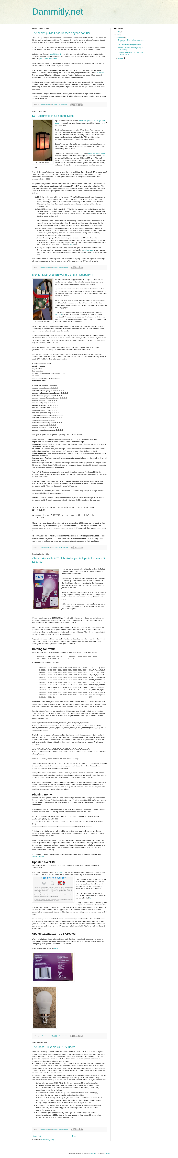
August (121, 58)
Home (74, 1136)
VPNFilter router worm (96, 153)
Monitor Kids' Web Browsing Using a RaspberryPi (62, 274)
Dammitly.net (57, 12)
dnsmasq (58, 314)
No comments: (63, 104)
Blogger (107, 1153)
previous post (88, 250)
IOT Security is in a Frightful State (53, 115)
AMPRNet (100, 73)
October (121, 37)
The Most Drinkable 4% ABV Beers (53, 1047)
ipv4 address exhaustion (48, 59)
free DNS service (56, 54)
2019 (118, 35)
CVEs (72, 245)
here (90, 898)
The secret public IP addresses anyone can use (61, 33)
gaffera (93, 1153)
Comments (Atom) (47, 1140)
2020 (118, 32)
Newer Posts (37, 1136)
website (60, 872)
